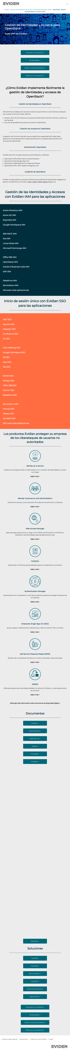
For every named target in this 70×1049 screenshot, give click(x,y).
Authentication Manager (35, 591)
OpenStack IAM (10, 262)
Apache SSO (9, 324)
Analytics (35, 561)
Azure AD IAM (9, 215)
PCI (51, 182)
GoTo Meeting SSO (11, 347)
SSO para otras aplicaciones (16, 423)
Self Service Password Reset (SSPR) (35, 654)
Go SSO (6, 338)
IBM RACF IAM (10, 234)
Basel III (46, 182)
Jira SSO (6, 367)
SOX (30, 182)
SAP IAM (7, 271)
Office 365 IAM (9, 257)
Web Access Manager (35, 528)
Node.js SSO (8, 380)
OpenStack (34, 96)
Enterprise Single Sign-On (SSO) (35, 624)
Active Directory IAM (12, 210)
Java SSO (7, 362)
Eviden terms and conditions (38, 1039)
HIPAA (39, 182)
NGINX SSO (8, 376)
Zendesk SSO (9, 418)
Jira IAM (6, 238)
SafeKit (35, 684)
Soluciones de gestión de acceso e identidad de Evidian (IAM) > (32, 9)
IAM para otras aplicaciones (16, 290)
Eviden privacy (24, 1039)
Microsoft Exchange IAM (14, 248)
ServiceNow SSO (10, 404)
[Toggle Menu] (67, 4)
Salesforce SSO (10, 395)
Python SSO (8, 390)
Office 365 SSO (10, 385)
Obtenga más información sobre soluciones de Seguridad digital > (35, 703)
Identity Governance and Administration (35, 498)
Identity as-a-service (35, 466)
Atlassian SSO (9, 329)
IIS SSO (6, 357)
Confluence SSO (10, 334)
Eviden (51, 1039)
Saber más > (35, 476)
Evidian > (7, 9)
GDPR (34, 182)
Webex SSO (8, 413)
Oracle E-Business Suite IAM (16, 267)
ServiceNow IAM (10, 285)
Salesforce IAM (10, 280)
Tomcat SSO (8, 409)
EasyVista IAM (9, 220)
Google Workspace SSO (14, 352)
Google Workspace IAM (14, 225)
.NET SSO (7, 319)
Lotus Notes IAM (10, 243)
